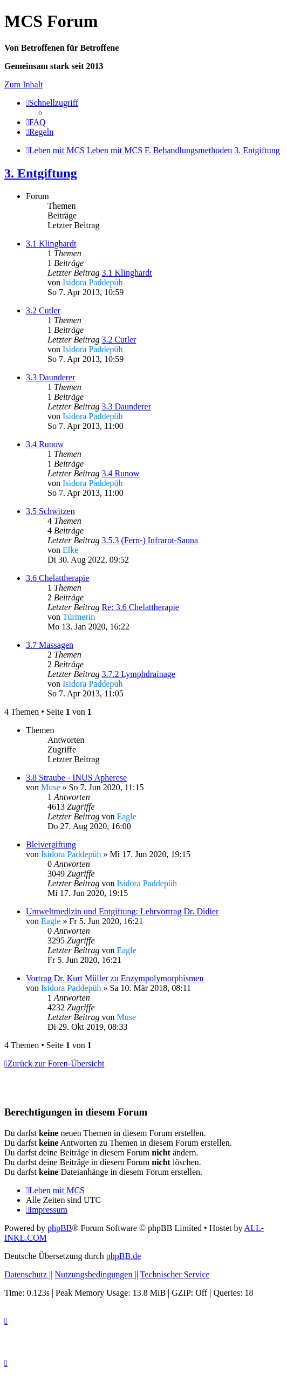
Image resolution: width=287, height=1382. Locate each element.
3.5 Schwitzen (50, 511)
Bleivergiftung (51, 844)
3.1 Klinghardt (51, 243)
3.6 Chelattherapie (57, 578)
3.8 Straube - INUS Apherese (76, 777)
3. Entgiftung (40, 173)
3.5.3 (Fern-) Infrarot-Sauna (149, 540)
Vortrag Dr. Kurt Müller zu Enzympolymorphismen (114, 978)
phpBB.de (123, 1256)
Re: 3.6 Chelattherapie (140, 607)
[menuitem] (36, 122)
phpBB (59, 1228)
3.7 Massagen (49, 644)
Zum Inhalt (23, 84)
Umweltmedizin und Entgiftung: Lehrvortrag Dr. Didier (122, 911)
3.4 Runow (45, 444)
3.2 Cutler (43, 310)
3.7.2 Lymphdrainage (138, 674)
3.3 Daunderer (51, 377)
